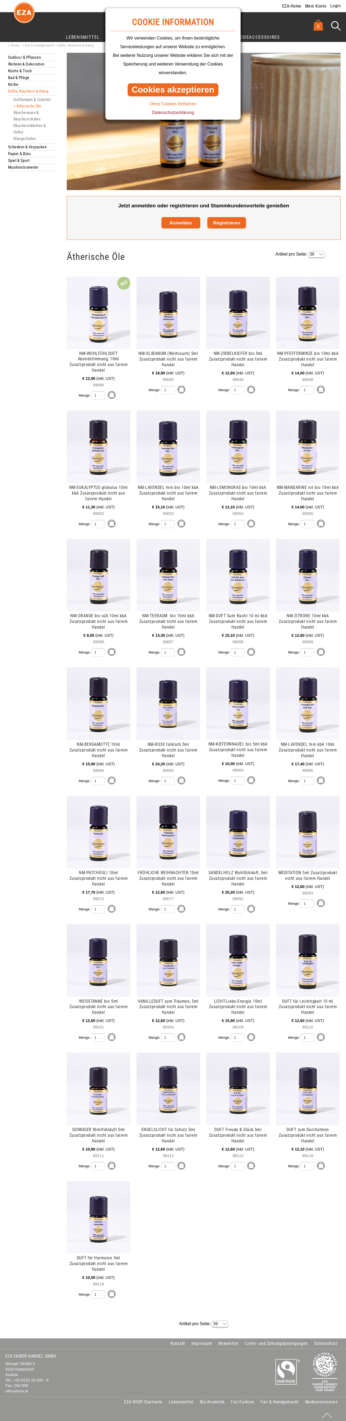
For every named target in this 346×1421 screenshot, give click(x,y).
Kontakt (178, 1340)
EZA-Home (291, 6)
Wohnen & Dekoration (26, 64)
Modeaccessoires (258, 37)
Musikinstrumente (23, 167)
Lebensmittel (82, 37)
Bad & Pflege (18, 77)
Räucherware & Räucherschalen (27, 116)
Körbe (13, 84)
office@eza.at (16, 1388)
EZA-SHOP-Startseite (143, 1399)
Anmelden (181, 223)
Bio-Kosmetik (212, 1399)
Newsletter (228, 1340)
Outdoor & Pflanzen (24, 57)
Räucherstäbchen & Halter (30, 129)
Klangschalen (25, 138)
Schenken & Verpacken (27, 147)
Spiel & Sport (19, 160)
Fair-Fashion (242, 1399)
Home (15, 45)
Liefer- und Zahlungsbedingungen (276, 1340)
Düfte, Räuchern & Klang (75, 45)
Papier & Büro (19, 153)
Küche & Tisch (20, 70)
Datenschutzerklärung (173, 112)
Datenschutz (325, 1340)
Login (335, 5)
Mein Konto (316, 6)
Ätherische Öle (28, 106)
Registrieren (226, 223)
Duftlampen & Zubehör (32, 99)
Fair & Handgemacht (39, 45)
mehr (8, 279)
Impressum (202, 1340)
